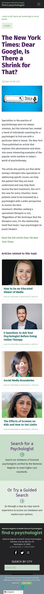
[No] (41, 584)
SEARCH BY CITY (22, 561)
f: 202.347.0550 (29, 547)
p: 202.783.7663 (15, 547)
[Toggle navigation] (38, 4)
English (9, 592)
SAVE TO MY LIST (11, 81)
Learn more (26, 583)
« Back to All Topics (10, 16)
